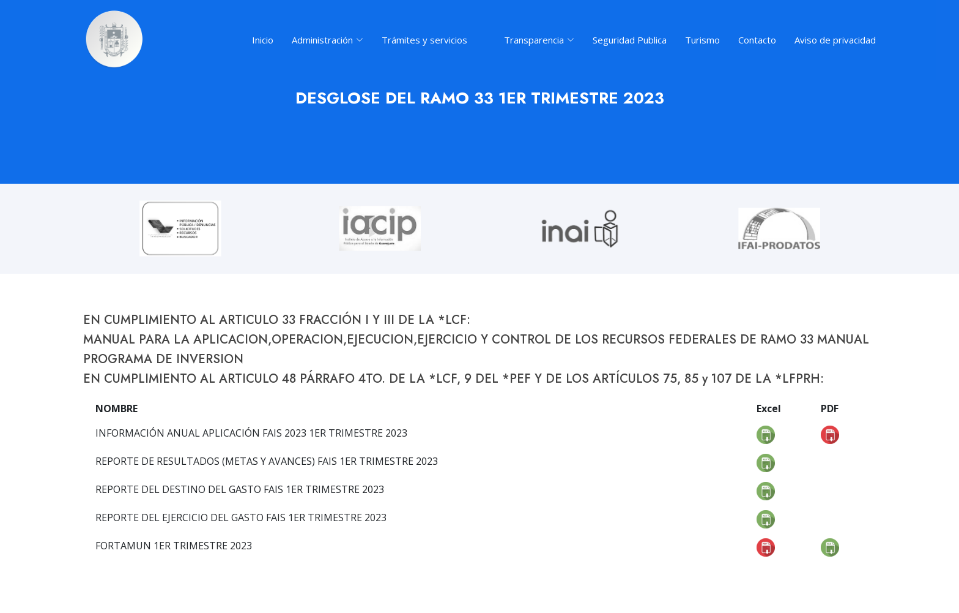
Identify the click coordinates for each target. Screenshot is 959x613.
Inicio (262, 40)
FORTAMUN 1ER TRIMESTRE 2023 (173, 545)
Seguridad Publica (630, 40)
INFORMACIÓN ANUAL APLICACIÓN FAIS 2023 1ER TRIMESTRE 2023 (251, 433)
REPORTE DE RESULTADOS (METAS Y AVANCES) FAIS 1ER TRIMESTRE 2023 (266, 461)
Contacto (757, 40)
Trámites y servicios (424, 40)
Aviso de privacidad (835, 40)
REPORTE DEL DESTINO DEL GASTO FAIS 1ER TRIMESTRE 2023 (239, 489)
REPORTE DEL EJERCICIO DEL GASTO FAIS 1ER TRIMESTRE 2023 (241, 517)
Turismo (702, 40)
